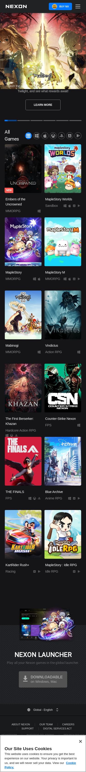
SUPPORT (28, 728)
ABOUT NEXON (21, 724)
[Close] (80, 741)
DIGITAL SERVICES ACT (57, 728)
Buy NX (64, 6)
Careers (68, 724)
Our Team (46, 724)
